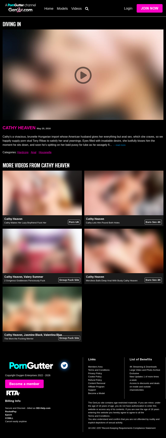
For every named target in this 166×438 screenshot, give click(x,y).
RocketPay (10, 411)
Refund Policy (95, 380)
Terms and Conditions (99, 370)
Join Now (149, 8)
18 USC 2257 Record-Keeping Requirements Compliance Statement (122, 428)
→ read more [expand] (119, 145)
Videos (76, 8)
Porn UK (74, 222)
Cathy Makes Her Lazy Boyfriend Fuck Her (25, 222)
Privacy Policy (95, 373)
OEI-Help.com (43, 408)
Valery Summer (33, 276)
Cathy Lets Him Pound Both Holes (103, 222)
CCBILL (9, 418)
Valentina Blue (53, 335)
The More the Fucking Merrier (18, 338)
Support (92, 390)
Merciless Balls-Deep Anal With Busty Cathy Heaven (112, 280)
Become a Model (96, 393)
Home (48, 8)
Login (128, 8)
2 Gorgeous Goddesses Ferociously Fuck (24, 280)
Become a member (24, 384)
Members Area (95, 366)
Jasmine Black (33, 335)
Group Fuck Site (69, 279)
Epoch (8, 414)
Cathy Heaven (19, 127)
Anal (33, 152)
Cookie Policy (95, 376)
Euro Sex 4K (153, 222)
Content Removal (96, 383)
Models (62, 8)
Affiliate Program (96, 386)
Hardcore (22, 152)
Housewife (45, 152)
